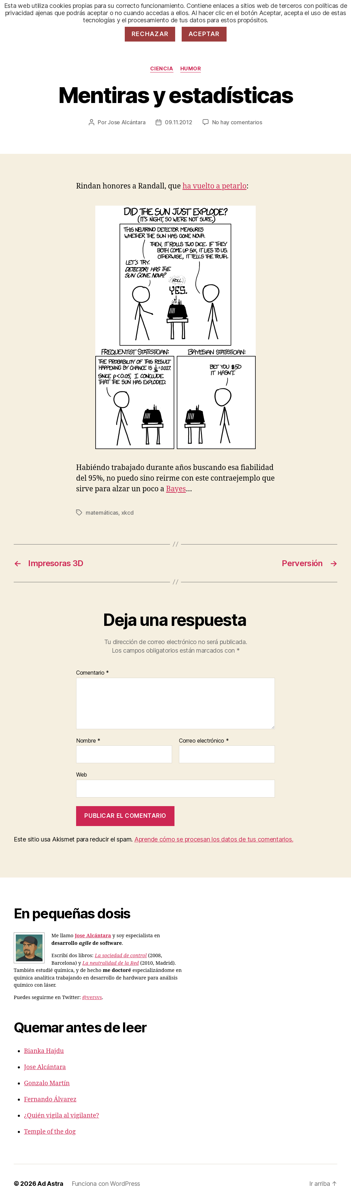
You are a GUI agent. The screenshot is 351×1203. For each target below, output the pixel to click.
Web (81, 774)
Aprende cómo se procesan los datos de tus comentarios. (213, 839)
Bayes (176, 489)
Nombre (88, 741)
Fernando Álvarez (50, 1099)
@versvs (92, 998)
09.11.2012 (178, 122)
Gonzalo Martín (47, 1083)
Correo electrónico (204, 741)
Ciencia (161, 69)
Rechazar (150, 33)
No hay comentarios (237, 122)
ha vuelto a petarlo (214, 186)
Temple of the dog (50, 1132)
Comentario (92, 673)
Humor (190, 69)
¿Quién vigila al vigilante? (61, 1116)
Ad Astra (50, 1183)
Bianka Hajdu (44, 1051)
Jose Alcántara (126, 122)
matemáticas (102, 512)
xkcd (127, 512)
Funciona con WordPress (106, 1183)
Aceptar (204, 33)
